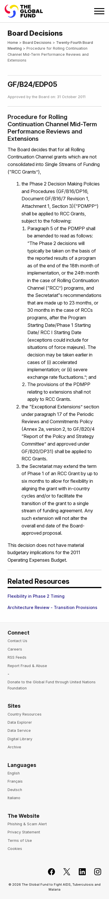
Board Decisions (37, 42)
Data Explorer (20, 722)
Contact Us (17, 641)
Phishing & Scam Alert (27, 824)
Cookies (15, 848)
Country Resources (25, 714)
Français (15, 781)
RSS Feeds (17, 657)
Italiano (14, 798)
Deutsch (15, 790)
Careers (15, 649)
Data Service (19, 730)
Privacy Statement (24, 832)
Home (13, 42)
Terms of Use (20, 840)
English (14, 773)
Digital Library (20, 739)
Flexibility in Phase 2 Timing (36, 596)
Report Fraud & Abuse (27, 666)
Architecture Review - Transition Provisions (52, 607)
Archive (14, 747)
